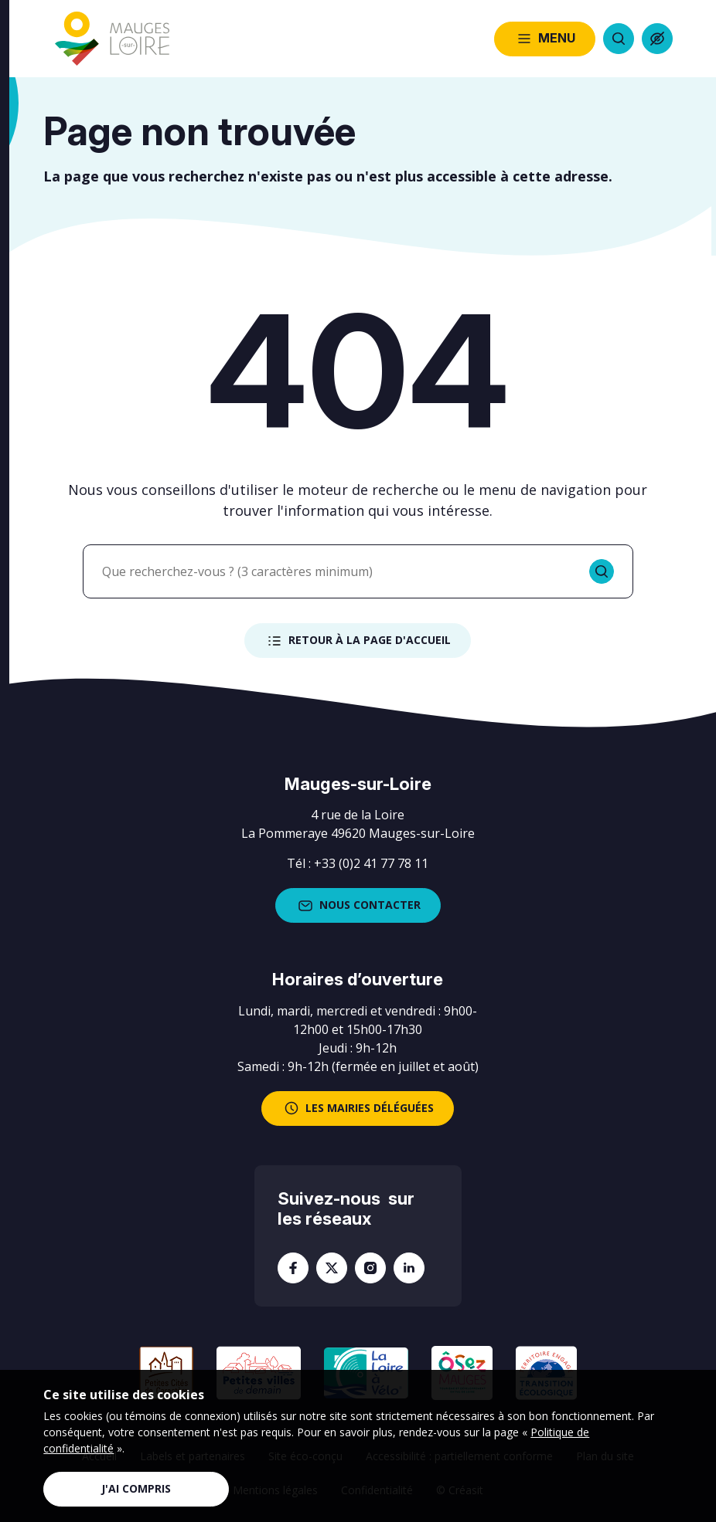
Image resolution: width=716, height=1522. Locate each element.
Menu (544, 39)
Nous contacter (358, 906)
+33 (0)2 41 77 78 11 (371, 863)
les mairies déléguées (357, 1108)
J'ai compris (136, 1488)
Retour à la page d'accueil (357, 641)
